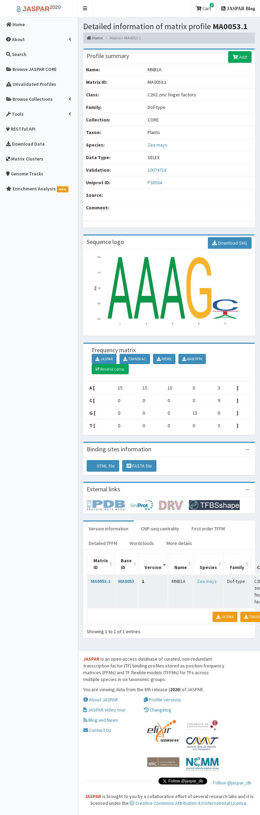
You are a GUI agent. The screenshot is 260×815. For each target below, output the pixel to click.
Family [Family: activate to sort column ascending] (237, 567)
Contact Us (97, 730)
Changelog (157, 710)
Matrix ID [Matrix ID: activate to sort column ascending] (100, 563)
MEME (164, 358)
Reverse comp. (110, 369)
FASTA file (139, 466)
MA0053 (126, 581)
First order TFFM (208, 529)
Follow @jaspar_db (232, 783)
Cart (205, 7)
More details (179, 543)
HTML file (103, 466)
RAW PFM (192, 358)
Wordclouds (142, 543)
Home (95, 37)
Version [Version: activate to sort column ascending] (153, 567)
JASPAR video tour (104, 710)
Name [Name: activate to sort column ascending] (180, 567)
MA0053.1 (100, 581)
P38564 (155, 182)
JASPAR (104, 358)
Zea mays (157, 145)
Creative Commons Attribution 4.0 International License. (188, 803)
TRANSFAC (134, 358)
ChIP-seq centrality (160, 529)
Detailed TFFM (103, 543)
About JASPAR (100, 700)
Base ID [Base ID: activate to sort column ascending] (126, 563)
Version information (108, 529)
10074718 (157, 170)
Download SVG (229, 243)
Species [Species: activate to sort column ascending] (208, 567)
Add (240, 57)
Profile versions (162, 700)
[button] (85, 8)
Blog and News (100, 720)
